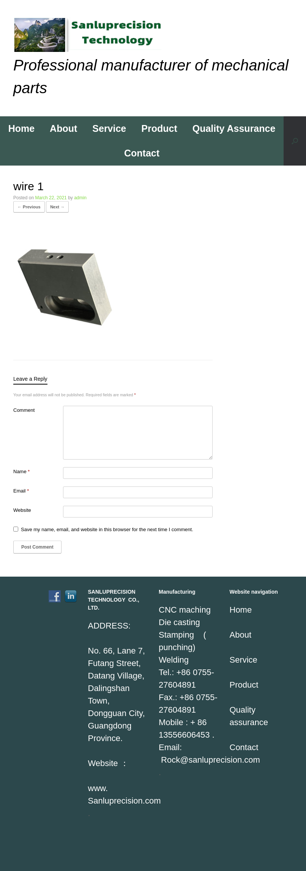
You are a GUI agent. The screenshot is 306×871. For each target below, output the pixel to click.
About (63, 128)
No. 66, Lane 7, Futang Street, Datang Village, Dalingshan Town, (116, 675)
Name (21, 471)
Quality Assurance (234, 128)
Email (21, 491)
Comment (24, 410)
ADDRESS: (109, 625)
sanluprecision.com (224, 760)
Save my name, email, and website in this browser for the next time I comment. (107, 529)
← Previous (29, 207)
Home (21, 128)
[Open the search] (295, 141)
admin (80, 197)
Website (22, 510)
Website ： (108, 763)
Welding (174, 660)
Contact (141, 153)
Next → (57, 207)
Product (159, 128)
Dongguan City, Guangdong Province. (116, 725)
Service (109, 128)
